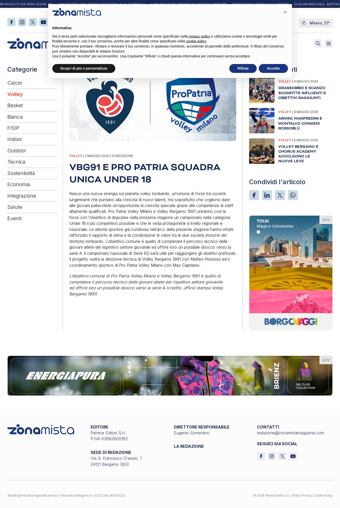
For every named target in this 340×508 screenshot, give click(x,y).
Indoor (14, 139)
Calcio (14, 83)
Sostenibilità (21, 173)
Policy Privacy (302, 495)
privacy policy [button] (199, 36)
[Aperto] (329, 43)
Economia (18, 184)
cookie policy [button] (196, 41)
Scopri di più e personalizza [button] (83, 68)
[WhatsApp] (293, 195)
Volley (15, 94)
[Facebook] (254, 195)
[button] (285, 12)
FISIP (13, 128)
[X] (280, 195)
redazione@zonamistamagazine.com (290, 432)
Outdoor (16, 151)
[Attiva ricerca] (318, 43)
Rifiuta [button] (243, 68)
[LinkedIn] (267, 195)
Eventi (14, 218)
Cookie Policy (323, 495)
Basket (15, 105)
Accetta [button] (273, 68)
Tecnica (16, 162)
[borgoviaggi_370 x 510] (290, 272)
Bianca (15, 117)
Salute (14, 207)
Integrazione (21, 196)
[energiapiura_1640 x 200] (170, 375)
